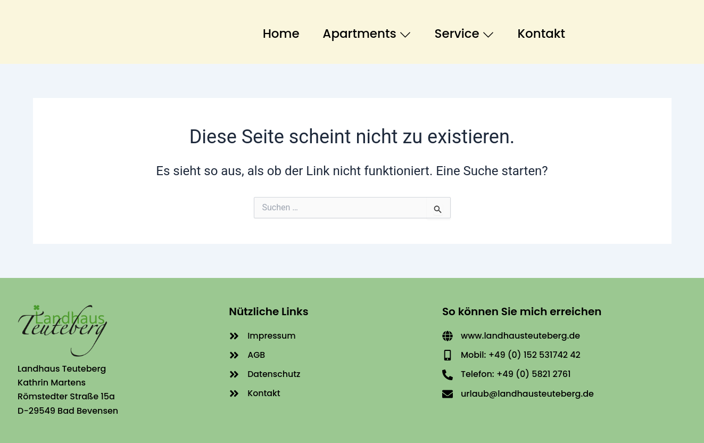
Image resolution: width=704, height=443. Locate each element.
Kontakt (543, 31)
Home (272, 31)
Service (462, 31)
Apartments (361, 31)
